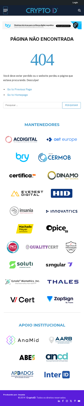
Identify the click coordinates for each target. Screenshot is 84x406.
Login (75, 2)
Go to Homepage (17, 94)
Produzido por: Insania (14, 395)
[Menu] (5, 10)
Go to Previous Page (19, 89)
